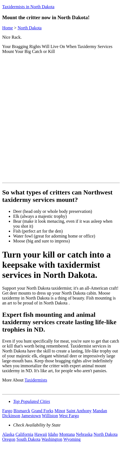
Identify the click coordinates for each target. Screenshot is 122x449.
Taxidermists (35, 380)
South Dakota (28, 439)
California (24, 434)
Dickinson (11, 415)
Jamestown (31, 415)
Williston (50, 415)
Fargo (7, 410)
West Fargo (69, 415)
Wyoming (72, 439)
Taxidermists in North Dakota (28, 6)
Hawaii (40, 434)
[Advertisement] (61, 119)
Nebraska (84, 434)
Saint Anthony (79, 410)
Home (7, 28)
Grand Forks (42, 410)
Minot (60, 410)
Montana (67, 434)
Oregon (8, 439)
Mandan (100, 410)
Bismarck (21, 410)
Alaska (8, 434)
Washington (51, 439)
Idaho (53, 434)
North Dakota (30, 28)
